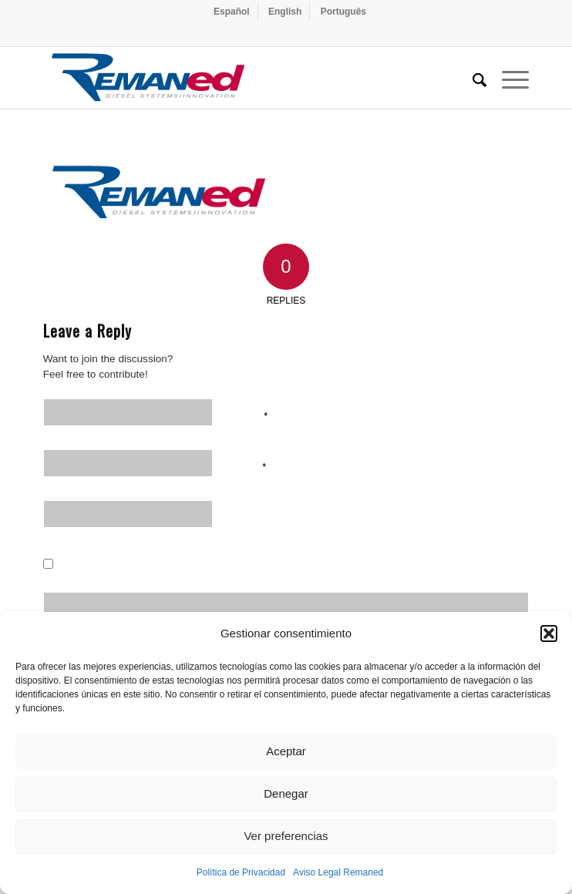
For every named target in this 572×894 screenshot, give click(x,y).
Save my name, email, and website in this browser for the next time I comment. (283, 567)
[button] (549, 633)
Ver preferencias (286, 835)
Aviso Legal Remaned (338, 872)
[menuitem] (232, 11)
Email (249, 465)
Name (249, 415)
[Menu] (507, 78)
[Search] (471, 78)
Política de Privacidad (241, 872)
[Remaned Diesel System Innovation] (237, 78)
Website (253, 516)
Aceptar (286, 751)
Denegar (286, 793)
